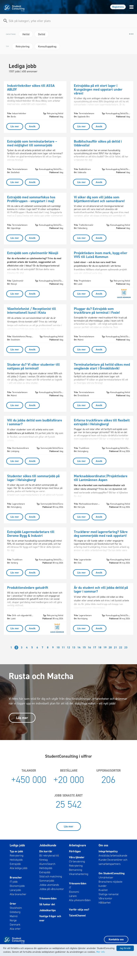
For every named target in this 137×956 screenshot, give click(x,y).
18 (99, 647)
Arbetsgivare (77, 845)
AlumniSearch (47, 864)
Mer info (100, 952)
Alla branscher (18, 894)
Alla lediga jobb (18, 868)
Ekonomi (74, 892)
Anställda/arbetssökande (113, 855)
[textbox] (68, 21)
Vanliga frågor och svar (50, 918)
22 (120, 647)
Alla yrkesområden (80, 900)
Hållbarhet (105, 902)
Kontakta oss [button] (116, 939)
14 (78, 647)
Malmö (14, 916)
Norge (13, 920)
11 (63, 647)
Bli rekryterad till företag (49, 858)
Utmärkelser (106, 877)
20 (110, 647)
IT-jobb (14, 881)
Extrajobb (15, 864)
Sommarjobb (46, 880)
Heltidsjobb (16, 860)
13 (73, 647)
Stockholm (16, 908)
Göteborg (15, 912)
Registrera (118, 7)
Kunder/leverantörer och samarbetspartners (113, 862)
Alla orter (15, 929)
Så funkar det (47, 904)
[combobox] (68, 20)
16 (89, 647)
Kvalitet (103, 890)
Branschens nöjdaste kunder (110, 884)
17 (94, 647)
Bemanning (75, 870)
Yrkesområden (48, 898)
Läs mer (22, 717)
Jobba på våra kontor (51, 889)
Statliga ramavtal (109, 894)
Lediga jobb (17, 845)
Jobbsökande (47, 845)
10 (58, 647)
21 (115, 647)
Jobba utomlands (49, 885)
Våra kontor (105, 898)
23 (125, 647)
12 (68, 647)
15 (84, 647)
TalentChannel (77, 915)
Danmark (15, 924)
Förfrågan (75, 851)
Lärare (73, 896)
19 (105, 647)
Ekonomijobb (17, 886)
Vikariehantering (78, 874)
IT (70, 887)
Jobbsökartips (47, 910)
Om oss (103, 845)
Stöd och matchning (50, 876)
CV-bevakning (77, 861)
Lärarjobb (15, 890)
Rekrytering (16, 855)
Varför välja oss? (79, 909)
